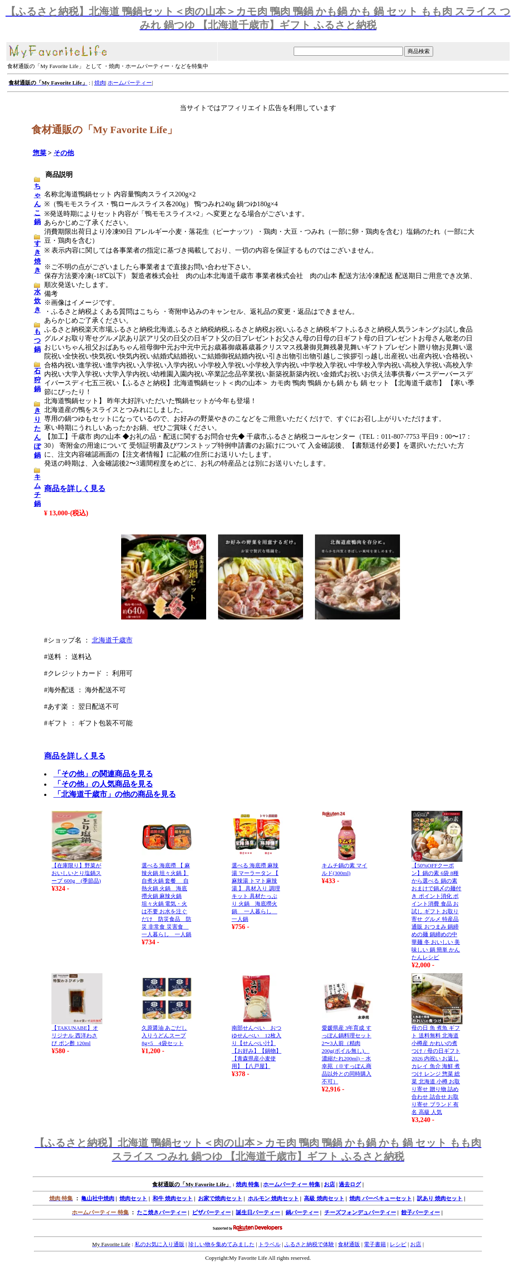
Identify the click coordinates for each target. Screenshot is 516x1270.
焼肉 (99, 83)
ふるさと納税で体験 (309, 1244)
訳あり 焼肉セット (439, 1198)
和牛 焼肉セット (173, 1198)
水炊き (37, 300)
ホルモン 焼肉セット (273, 1198)
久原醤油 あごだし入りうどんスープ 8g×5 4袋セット (164, 1035)
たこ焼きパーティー (162, 1212)
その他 (64, 152)
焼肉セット (133, 1198)
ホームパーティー (130, 83)
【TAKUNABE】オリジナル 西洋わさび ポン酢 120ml (74, 1035)
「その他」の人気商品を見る (103, 784)
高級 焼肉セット (324, 1198)
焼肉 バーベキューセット (380, 1198)
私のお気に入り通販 (159, 1244)
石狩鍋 (37, 379)
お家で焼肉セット (220, 1198)
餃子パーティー (420, 1212)
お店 (329, 1184)
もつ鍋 (37, 340)
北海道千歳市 (112, 640)
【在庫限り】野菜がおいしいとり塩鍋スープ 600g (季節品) (76, 873)
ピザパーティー (211, 1212)
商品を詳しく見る (74, 488)
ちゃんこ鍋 (37, 203)
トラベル (269, 1244)
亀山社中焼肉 (97, 1198)
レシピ (398, 1244)
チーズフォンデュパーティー (360, 1212)
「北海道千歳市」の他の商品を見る (115, 794)
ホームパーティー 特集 (291, 1184)
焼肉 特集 (247, 1184)
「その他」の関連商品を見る (103, 774)
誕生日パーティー (258, 1212)
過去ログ (350, 1184)
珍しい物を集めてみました (221, 1244)
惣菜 (39, 152)
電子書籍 (375, 1244)
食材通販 (349, 1244)
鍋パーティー (302, 1212)
